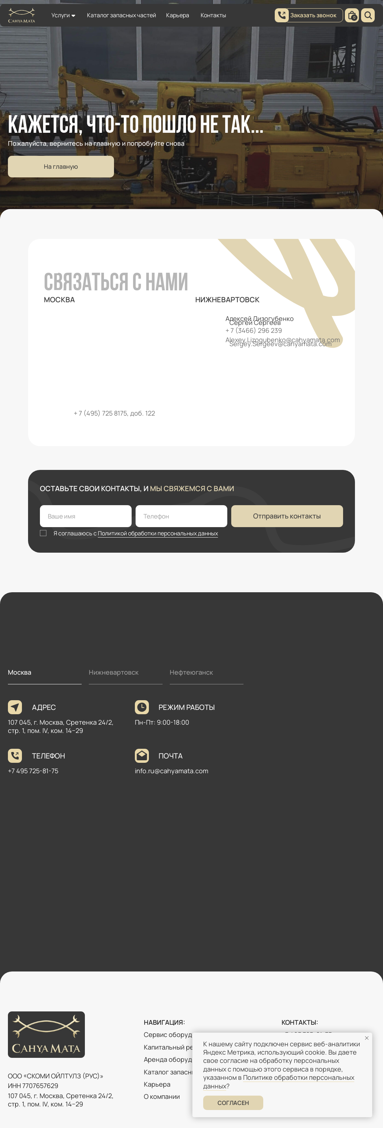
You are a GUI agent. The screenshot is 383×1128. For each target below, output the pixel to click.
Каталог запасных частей (121, 15)
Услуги (60, 15)
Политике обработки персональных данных (278, 1081)
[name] (86, 516)
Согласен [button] (233, 1103)
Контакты (213, 15)
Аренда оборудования (179, 1059)
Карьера (177, 15)
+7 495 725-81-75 (33, 770)
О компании (162, 1096)
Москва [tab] (19, 672)
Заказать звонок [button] (313, 15)
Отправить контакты (287, 516)
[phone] (181, 516)
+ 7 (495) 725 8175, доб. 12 (112, 413)
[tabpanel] (191, 829)
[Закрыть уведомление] (366, 1038)
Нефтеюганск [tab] (191, 672)
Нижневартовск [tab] (113, 672)
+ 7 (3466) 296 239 (253, 330)
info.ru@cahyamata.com (171, 770)
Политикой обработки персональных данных (158, 533)
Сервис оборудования (179, 1034)
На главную (61, 166)
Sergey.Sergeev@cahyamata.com (280, 343)
